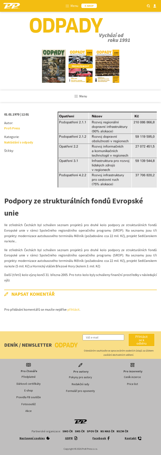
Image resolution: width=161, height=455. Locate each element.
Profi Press (12, 128)
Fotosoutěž (28, 404)
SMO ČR (67, 431)
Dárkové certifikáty (29, 384)
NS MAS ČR (107, 431)
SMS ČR (80, 431)
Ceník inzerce (132, 377)
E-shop (28, 390)
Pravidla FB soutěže (28, 397)
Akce (28, 411)
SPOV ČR (92, 431)
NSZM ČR (122, 431)
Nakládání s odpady (18, 142)
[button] (141, 339)
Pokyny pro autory (80, 377)
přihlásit (73, 309)
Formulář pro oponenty (80, 391)
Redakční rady (80, 384)
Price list (132, 384)
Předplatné (29, 377)
